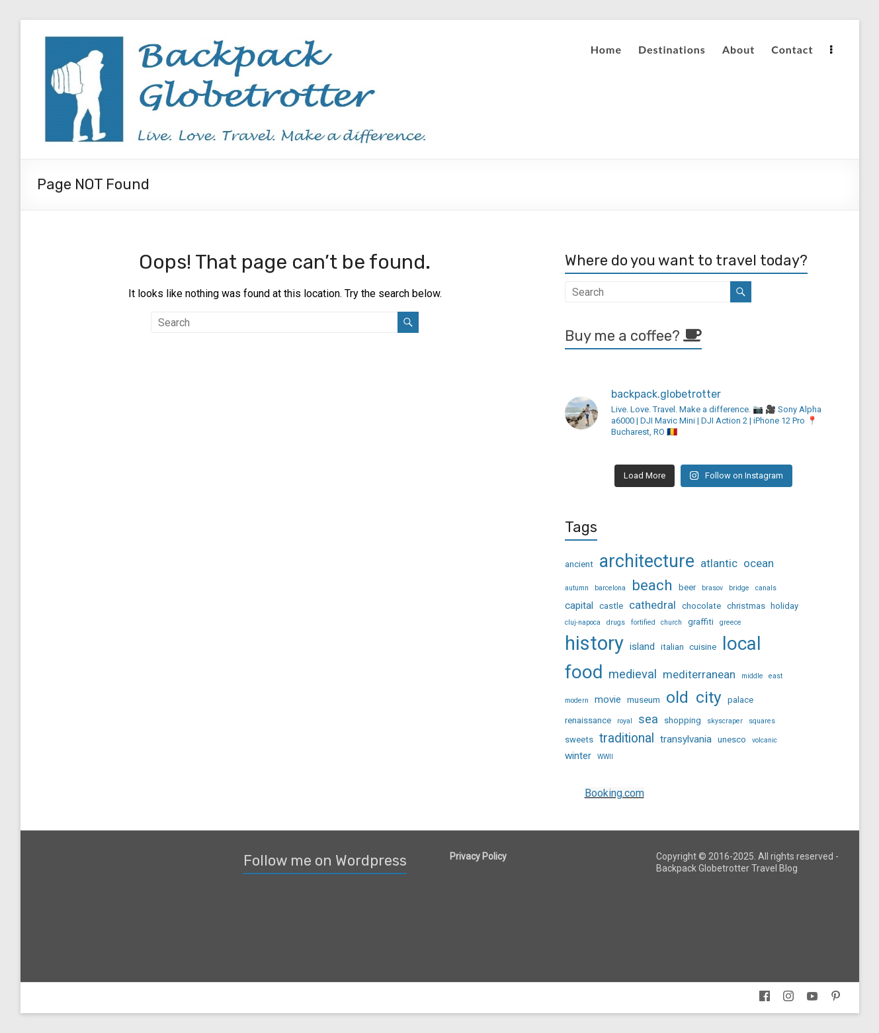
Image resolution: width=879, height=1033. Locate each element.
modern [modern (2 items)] (577, 700)
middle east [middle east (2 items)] (761, 676)
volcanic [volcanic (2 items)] (764, 740)
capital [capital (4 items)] (579, 605)
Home (606, 49)
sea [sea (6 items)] (648, 719)
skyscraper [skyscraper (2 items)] (725, 721)
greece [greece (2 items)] (730, 622)
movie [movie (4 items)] (608, 699)
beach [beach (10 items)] (652, 585)
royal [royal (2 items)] (624, 721)
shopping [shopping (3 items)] (682, 720)
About (738, 49)
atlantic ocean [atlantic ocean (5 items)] (737, 563)
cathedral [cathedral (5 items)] (652, 604)
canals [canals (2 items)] (765, 588)
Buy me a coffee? (633, 336)
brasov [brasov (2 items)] (712, 588)
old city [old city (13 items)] (694, 697)
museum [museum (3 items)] (643, 700)
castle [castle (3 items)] (611, 606)
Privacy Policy (478, 856)
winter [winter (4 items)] (578, 756)
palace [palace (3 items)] (740, 700)
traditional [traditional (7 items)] (626, 738)
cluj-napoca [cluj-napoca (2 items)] (583, 622)
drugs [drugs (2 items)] (616, 622)
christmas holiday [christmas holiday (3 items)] (762, 606)
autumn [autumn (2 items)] (577, 588)
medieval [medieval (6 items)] (632, 674)
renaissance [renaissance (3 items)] (588, 720)
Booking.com (614, 793)
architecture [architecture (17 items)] (646, 561)
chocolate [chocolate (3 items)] (701, 606)
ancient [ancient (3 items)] (579, 564)
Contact (792, 49)
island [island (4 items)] (642, 646)
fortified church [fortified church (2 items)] (656, 622)
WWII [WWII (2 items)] (605, 756)
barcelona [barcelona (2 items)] (610, 588)
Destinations (672, 49)
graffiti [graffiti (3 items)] (701, 622)
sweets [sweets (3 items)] (579, 739)
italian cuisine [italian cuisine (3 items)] (688, 647)
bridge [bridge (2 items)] (739, 588)
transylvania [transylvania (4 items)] (686, 739)
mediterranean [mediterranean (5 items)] (699, 674)
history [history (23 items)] (594, 643)
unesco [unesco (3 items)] (732, 739)
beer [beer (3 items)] (687, 587)
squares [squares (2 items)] (762, 721)
